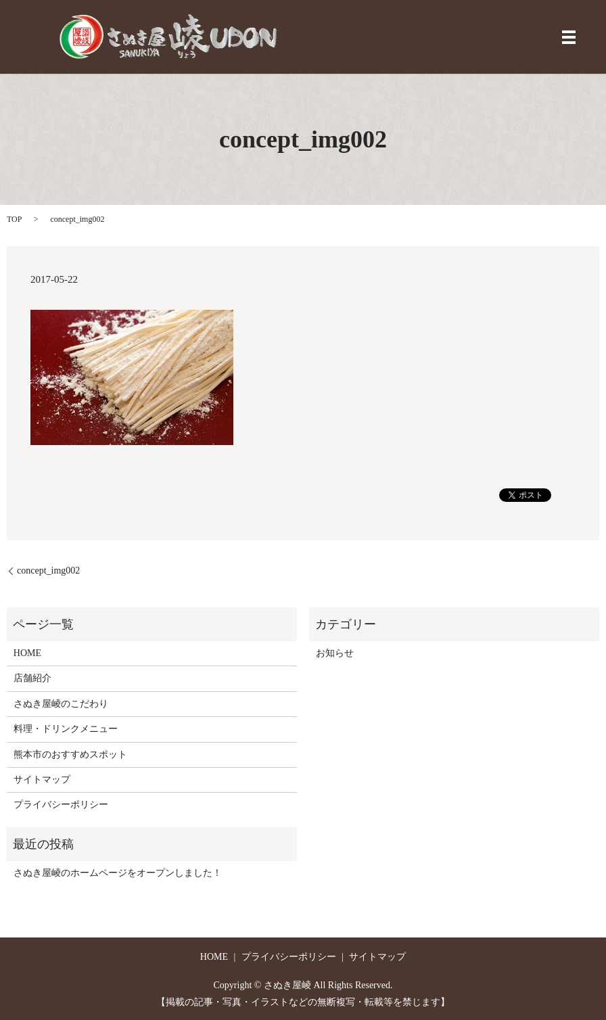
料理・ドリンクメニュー (66, 729)
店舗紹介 (32, 678)
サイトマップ (42, 779)
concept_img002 (48, 570)
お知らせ (335, 653)
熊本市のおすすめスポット (70, 754)
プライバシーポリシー (61, 804)
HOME (27, 653)
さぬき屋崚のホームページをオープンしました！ (118, 873)
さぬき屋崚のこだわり (61, 704)
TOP (14, 219)
